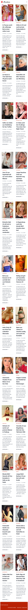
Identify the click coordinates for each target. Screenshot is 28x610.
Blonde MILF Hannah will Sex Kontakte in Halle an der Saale (7, 478)
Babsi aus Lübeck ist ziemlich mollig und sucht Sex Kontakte (21, 331)
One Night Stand (19, 120)
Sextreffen (18, 72)
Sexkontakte (18, 22)
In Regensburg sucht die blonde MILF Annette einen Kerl (20, 226)
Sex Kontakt (4, 273)
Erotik (3, 22)
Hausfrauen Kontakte (12, 607)
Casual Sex (4, 219)
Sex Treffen (4, 120)
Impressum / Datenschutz (22, 607)
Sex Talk (19, 423)
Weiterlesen (19, 47)
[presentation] (7, 12)
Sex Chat (4, 375)
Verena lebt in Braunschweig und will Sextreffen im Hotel (20, 530)
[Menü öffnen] (27, 2)
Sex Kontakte (18, 219)
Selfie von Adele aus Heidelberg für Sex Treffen (7, 125)
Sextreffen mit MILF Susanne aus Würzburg (20, 77)
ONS (17, 423)
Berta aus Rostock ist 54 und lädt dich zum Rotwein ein (6, 280)
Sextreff (4, 72)
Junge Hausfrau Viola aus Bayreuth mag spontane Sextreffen (21, 176)
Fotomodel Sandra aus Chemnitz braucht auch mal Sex (6, 530)
